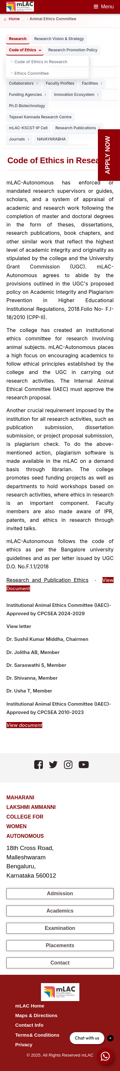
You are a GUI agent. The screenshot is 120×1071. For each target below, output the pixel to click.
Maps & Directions (36, 1015)
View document (24, 725)
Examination (60, 928)
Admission (60, 893)
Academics (60, 911)
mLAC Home (29, 1005)
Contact (60, 962)
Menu (107, 6)
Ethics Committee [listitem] (31, 73)
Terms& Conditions (37, 1035)
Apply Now (107, 155)
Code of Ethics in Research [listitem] (41, 61)
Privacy (24, 1044)
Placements (60, 945)
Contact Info (29, 1025)
